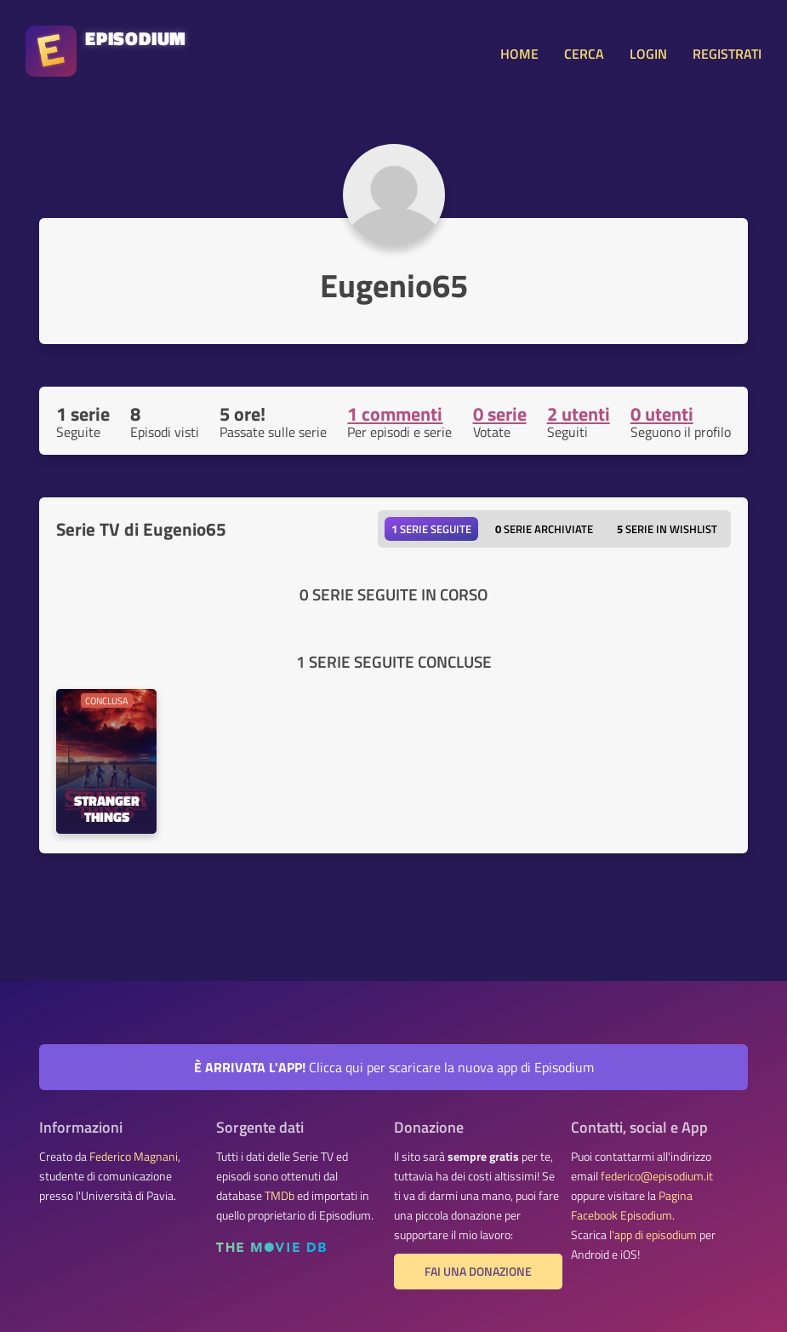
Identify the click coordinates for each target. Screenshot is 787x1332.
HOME (519, 53)
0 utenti (661, 413)
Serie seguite (431, 528)
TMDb (279, 1195)
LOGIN (648, 53)
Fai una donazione (478, 1271)
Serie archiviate (544, 528)
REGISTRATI (727, 53)
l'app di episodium (653, 1235)
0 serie (500, 413)
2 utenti (578, 413)
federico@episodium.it (657, 1176)
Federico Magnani (133, 1156)
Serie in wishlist (667, 528)
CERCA (584, 53)
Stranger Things (107, 810)
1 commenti (394, 413)
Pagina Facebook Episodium (632, 1205)
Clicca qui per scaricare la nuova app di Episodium (394, 1067)
